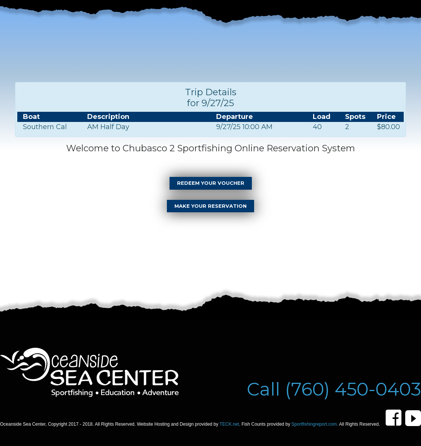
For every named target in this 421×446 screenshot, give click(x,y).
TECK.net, (231, 424)
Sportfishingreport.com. (315, 424)
